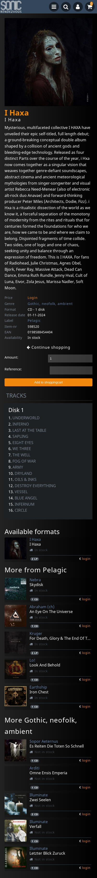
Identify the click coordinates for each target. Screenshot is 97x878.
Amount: (11, 357)
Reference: (13, 369)
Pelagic (34, 320)
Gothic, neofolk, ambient (50, 303)
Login (33, 297)
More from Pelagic (36, 569)
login (86, 558)
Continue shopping (48, 347)
